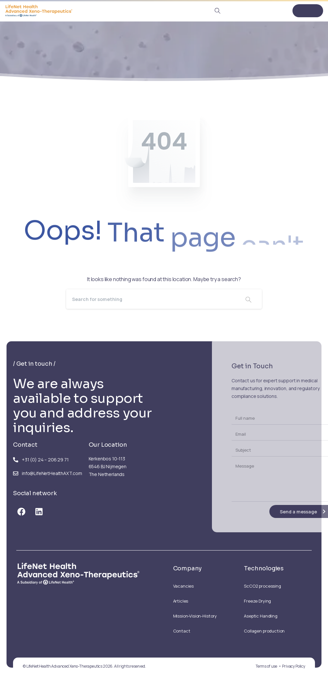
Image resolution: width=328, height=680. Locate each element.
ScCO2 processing (262, 586)
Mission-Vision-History (195, 616)
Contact (181, 631)
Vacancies (183, 586)
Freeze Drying (257, 601)
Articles (180, 601)
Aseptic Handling (260, 616)
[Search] (150, 299)
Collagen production (264, 631)
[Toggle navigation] (307, 10)
